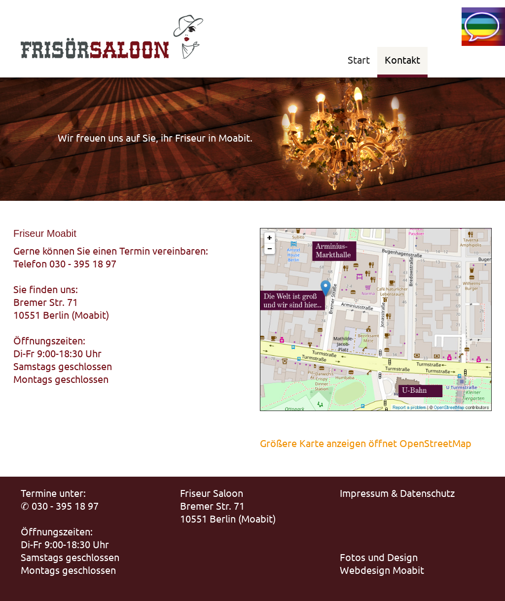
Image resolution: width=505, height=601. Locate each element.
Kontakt (402, 59)
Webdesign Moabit (382, 569)
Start (359, 59)
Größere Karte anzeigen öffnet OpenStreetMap (365, 443)
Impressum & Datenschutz (397, 493)
